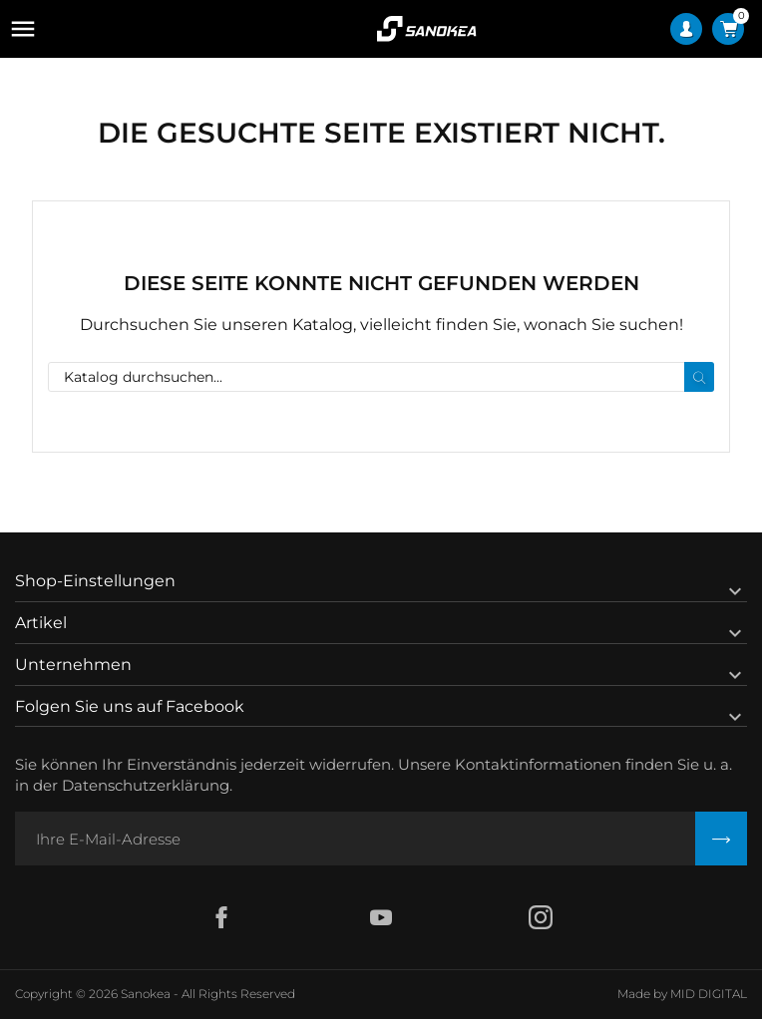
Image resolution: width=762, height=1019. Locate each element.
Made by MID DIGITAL (682, 993)
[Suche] (381, 377)
